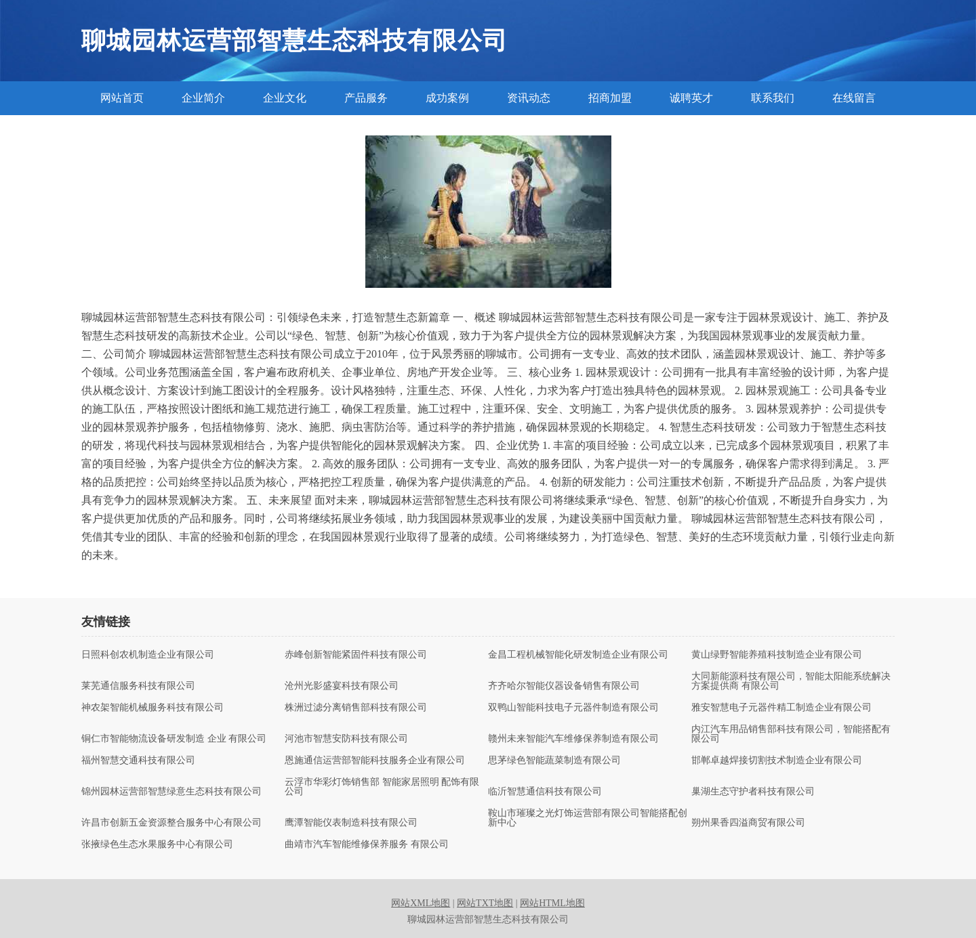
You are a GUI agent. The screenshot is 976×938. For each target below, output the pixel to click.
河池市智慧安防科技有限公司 (346, 739)
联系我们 (772, 98)
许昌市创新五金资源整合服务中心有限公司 (171, 823)
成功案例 (447, 98)
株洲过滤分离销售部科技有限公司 (356, 707)
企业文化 (284, 98)
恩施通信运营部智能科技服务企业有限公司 (375, 760)
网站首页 (122, 98)
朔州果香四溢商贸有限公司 (748, 823)
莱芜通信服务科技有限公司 (138, 686)
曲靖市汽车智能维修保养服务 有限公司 (367, 844)
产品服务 (366, 98)
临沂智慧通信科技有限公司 (545, 791)
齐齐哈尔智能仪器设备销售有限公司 (564, 686)
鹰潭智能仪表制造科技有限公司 (351, 823)
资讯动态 (528, 98)
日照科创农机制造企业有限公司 (147, 655)
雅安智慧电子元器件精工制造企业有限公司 (781, 707)
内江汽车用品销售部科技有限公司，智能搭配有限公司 (791, 734)
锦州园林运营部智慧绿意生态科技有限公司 (171, 791)
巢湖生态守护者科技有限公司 (753, 791)
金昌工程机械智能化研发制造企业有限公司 (578, 655)
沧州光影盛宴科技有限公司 (342, 686)
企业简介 (203, 98)
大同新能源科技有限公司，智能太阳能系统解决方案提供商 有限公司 (791, 681)
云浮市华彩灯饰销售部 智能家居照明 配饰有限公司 (382, 786)
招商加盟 (610, 98)
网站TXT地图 (485, 903)
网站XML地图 (420, 903)
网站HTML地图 (552, 903)
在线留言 (854, 98)
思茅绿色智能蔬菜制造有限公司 (554, 760)
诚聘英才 (691, 98)
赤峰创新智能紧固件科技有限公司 (356, 655)
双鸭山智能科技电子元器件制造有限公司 (573, 707)
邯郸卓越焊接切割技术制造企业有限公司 (776, 760)
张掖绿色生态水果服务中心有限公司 (157, 844)
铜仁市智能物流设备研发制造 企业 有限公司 (173, 739)
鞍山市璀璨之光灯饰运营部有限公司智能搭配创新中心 (587, 818)
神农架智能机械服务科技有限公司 (152, 707)
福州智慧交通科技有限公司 (138, 760)
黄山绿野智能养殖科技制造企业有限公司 (776, 655)
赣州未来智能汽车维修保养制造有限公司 (573, 739)
